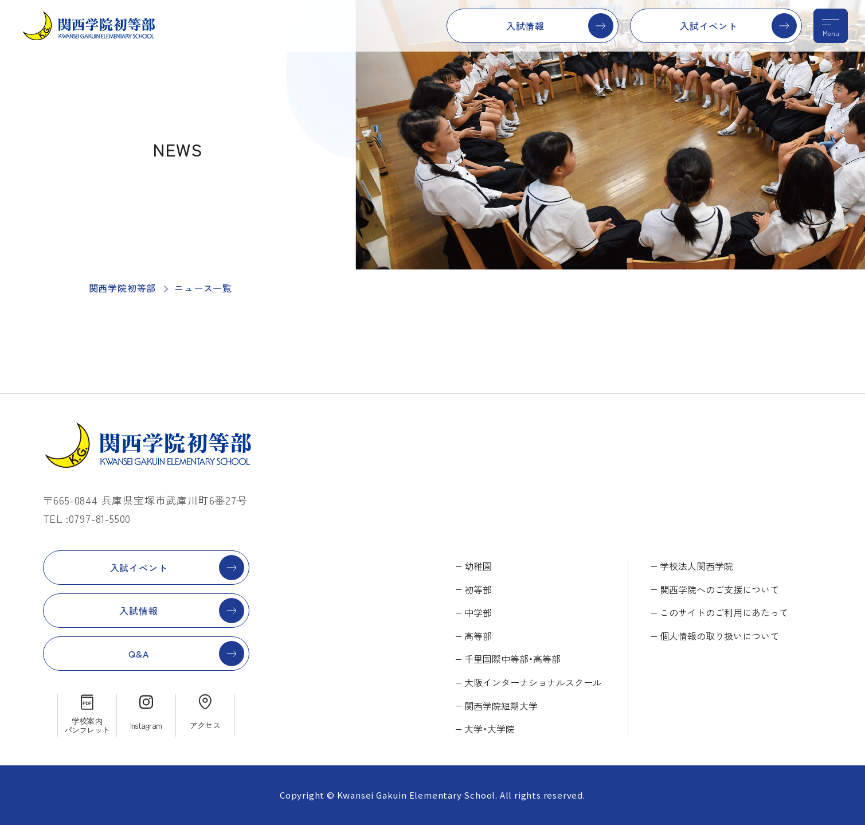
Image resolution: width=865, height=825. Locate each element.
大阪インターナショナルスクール (533, 682)
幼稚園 (478, 566)
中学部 (478, 612)
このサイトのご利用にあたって (724, 612)
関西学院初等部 (122, 288)
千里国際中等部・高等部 (512, 659)
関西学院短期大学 (501, 706)
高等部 (478, 636)
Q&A (138, 653)
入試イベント (709, 26)
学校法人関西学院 (696, 566)
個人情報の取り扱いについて (719, 636)
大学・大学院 (489, 729)
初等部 (478, 589)
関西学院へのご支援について (719, 589)
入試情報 (525, 26)
